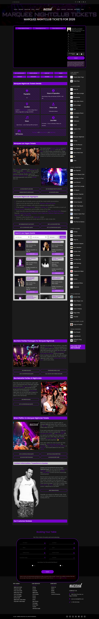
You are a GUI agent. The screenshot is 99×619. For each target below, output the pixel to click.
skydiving (63, 432)
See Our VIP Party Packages (26, 457)
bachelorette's (33, 390)
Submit (76, 58)
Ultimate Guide (36, 608)
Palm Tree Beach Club (54, 211)
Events (34, 589)
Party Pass (75, 81)
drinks (24, 171)
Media (52, 590)
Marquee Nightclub (56, 148)
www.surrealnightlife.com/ (77, 599)
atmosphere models (51, 438)
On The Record (76, 144)
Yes (34, 565)
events (42, 449)
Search (62, 237)
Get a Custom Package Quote (54, 227)
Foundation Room (77, 113)
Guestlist (63, 9)
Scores (73, 279)
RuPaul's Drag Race (76, 340)
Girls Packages (17, 594)
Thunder (74, 316)
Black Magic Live (76, 301)
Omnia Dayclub (76, 202)
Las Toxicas (75, 255)
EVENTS (37, 9)
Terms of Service (71, 66)
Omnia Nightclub (43, 213)
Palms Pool (75, 210)
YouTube (62, 471)
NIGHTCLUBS (27, 9)
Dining (34, 587)
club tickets (62, 446)
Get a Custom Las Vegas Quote (26, 454)
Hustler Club (75, 251)
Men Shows (35, 601)
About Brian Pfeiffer (54, 490)
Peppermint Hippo (77, 271)
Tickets (58, 9)
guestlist (34, 177)
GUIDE (82, 9)
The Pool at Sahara (77, 221)
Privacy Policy (78, 66)
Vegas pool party (19, 209)
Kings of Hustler (76, 324)
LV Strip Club (75, 259)
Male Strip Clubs (18, 592)
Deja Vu (74, 239)
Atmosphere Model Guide (54, 370)
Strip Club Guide (18, 590)
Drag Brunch (75, 336)
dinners (45, 132)
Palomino (74, 267)
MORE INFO (32, 253)
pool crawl (49, 444)
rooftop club (44, 207)
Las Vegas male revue (18, 387)
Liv (72, 133)
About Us (53, 587)
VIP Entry (47, 76)
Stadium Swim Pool (77, 214)
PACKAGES (21, 9)
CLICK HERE (46, 472)
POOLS (33, 9)
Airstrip (73, 231)
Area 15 (74, 89)
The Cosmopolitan (23, 110)
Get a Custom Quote (19, 73)
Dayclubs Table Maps (19, 601)
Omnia (73, 140)
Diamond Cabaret (76, 243)
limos (41, 132)
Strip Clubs (35, 605)
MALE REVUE (77, 9)
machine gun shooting (46, 433)
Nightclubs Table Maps (20, 599)
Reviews (61, 76)
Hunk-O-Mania (76, 308)
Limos (33, 599)
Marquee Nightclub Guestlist (57, 28)
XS (72, 156)
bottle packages (56, 444)
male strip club (27, 386)
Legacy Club (75, 129)
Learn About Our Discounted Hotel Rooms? (47, 562)
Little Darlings (75, 263)
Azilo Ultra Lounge (77, 93)
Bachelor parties (49, 347)
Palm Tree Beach (76, 206)
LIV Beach (74, 190)
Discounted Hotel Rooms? (72, 54)
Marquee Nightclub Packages (23, 28)
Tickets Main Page (77, 77)
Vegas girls (37, 217)
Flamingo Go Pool (77, 178)
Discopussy (75, 97)
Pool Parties (35, 594)
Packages (19, 76)
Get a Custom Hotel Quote (26, 227)
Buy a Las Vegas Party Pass (54, 224)
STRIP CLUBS (70, 9)
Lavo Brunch (75, 182)
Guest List (47, 73)
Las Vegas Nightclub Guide (26, 188)
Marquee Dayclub (29, 207)
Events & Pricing (33, 73)
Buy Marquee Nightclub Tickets (26, 224)
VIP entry (18, 169)
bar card (43, 447)
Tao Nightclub (27, 215)
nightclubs (52, 132)
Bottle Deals (17, 598)
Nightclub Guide (18, 587)
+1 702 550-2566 (15, 2)
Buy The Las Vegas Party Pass (53, 454)
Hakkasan (74, 121)
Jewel (73, 125)
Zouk (73, 160)
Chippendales (75, 305)
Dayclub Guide (17, 589)
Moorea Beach (76, 198)
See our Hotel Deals (54, 192)
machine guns (57, 358)
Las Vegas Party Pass (25, 172)
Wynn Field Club (76, 152)
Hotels (15, 9)
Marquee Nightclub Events (41, 28)
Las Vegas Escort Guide (53, 457)
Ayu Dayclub (75, 170)
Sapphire (74, 275)
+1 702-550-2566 (75, 602)
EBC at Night (75, 105)
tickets (15, 172)
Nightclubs (35, 592)
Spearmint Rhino (76, 283)
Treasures (74, 287)
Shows (34, 596)
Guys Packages (18, 596)
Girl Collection (75, 247)
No (62, 565)
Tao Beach (34, 213)
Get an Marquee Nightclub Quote (54, 188)
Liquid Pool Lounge (25, 213)
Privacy (53, 592)
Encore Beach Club (77, 174)
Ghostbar (74, 117)
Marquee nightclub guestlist (20, 175)
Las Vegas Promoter (53, 446)
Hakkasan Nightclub (54, 213)
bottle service (33, 169)
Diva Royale (75, 332)
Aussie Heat (75, 297)
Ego (73, 109)
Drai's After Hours (76, 101)
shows (51, 484)
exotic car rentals (59, 433)
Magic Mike (75, 312)
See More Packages (26, 370)
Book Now (33, 76)
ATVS (63, 358)
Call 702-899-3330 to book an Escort (53, 373)
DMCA (52, 589)
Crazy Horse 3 (76, 235)
